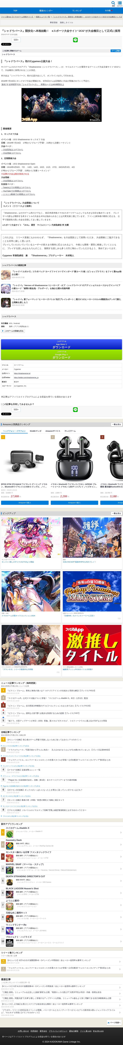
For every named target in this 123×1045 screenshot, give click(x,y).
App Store (61, 344)
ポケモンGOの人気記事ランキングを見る (16, 796)
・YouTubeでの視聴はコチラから (16, 191)
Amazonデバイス (53, 431)
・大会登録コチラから (11, 153)
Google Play (61, 355)
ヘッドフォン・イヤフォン (14, 431)
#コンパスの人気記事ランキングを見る (16, 746)
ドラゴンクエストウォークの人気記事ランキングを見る (21, 756)
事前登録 (53, 22)
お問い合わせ (23, 1031)
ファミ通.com (85, 1031)
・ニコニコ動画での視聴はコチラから (18, 194)
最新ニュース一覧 (43, 17)
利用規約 (34, 1031)
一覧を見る (116, 424)
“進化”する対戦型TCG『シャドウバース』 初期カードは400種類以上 (32, 84)
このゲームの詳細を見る (14, 331)
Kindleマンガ (35, 431)
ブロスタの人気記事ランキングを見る (15, 816)
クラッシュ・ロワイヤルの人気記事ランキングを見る (21, 776)
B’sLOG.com (98, 1031)
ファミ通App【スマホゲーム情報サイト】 (17, 17)
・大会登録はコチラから (12, 181)
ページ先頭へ (115, 1023)
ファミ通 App (10, 4)
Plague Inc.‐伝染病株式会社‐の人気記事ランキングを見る (21, 786)
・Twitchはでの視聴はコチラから (16, 187)
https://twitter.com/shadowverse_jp (26, 377)
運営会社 (43, 1031)
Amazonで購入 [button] (25, 503)
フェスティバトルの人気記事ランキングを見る (18, 766)
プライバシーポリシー (58, 1031)
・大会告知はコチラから (12, 149)
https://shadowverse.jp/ (22, 373)
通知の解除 (73, 1031)
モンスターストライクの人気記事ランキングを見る (20, 806)
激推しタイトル (66, 22)
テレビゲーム (70, 431)
